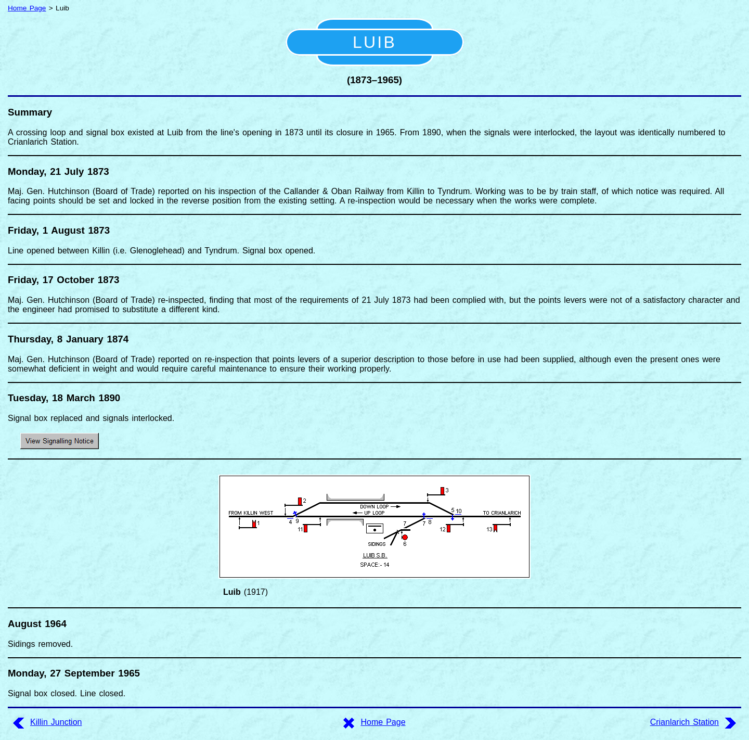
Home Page (27, 8)
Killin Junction (56, 722)
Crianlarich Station (684, 722)
